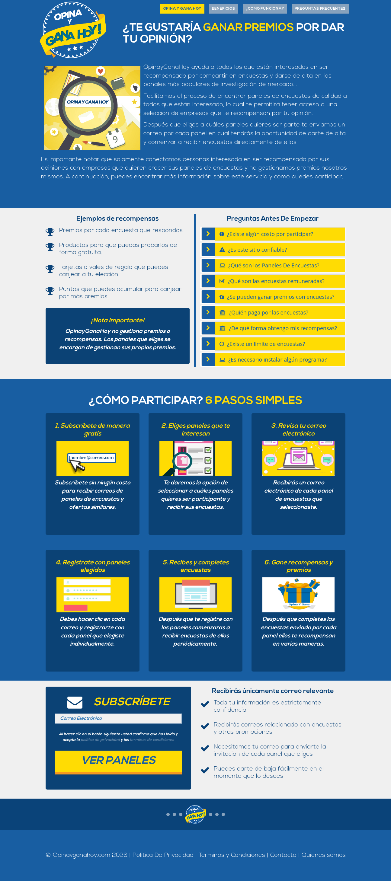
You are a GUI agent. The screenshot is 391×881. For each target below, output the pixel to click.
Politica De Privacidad (163, 855)
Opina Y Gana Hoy (182, 9)
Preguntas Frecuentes (320, 9)
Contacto (283, 855)
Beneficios (223, 9)
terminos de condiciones (152, 740)
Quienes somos (324, 855)
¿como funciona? (265, 9)
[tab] (280, 234)
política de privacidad (100, 740)
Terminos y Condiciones (233, 855)
